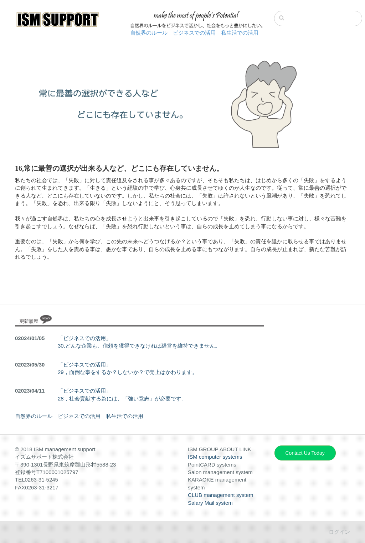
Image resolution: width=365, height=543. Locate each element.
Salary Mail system (210, 503)
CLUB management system (220, 495)
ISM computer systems (215, 457)
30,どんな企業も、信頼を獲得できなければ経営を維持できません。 (139, 346)
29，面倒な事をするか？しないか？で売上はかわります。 (127, 372)
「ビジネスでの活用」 (84, 338)
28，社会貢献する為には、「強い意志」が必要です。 (122, 398)
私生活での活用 (239, 33)
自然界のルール (149, 33)
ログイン (339, 532)
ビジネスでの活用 (194, 33)
